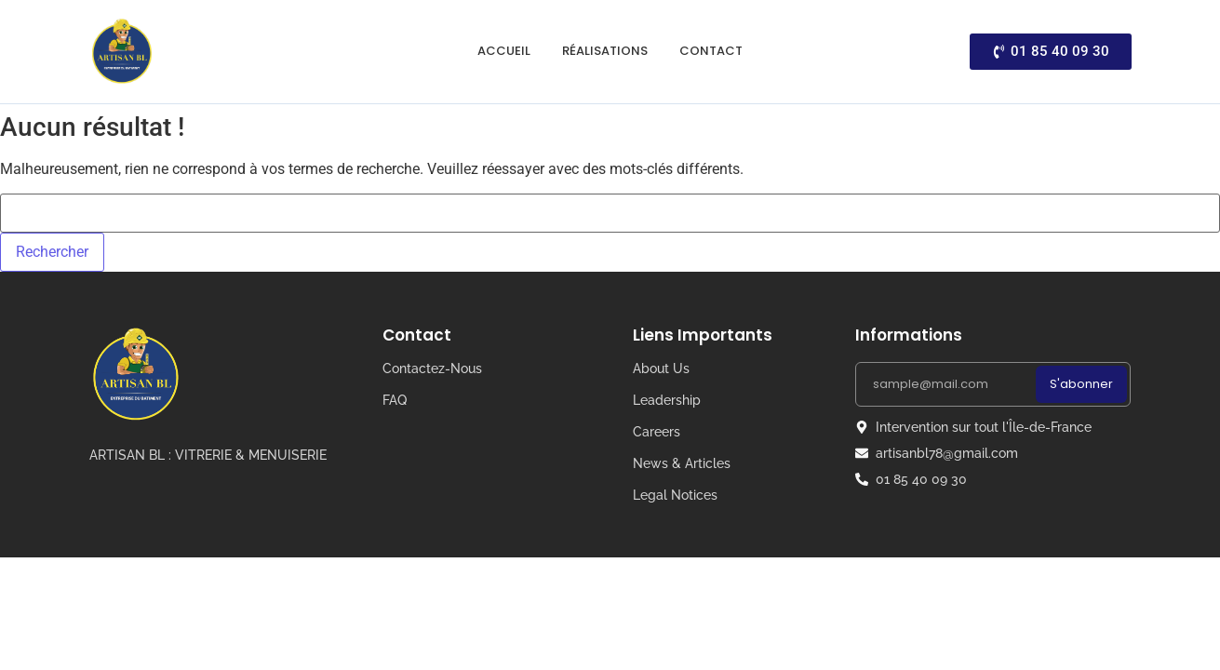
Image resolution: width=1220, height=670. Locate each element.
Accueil (503, 51)
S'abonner (1081, 384)
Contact (711, 51)
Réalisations (605, 51)
